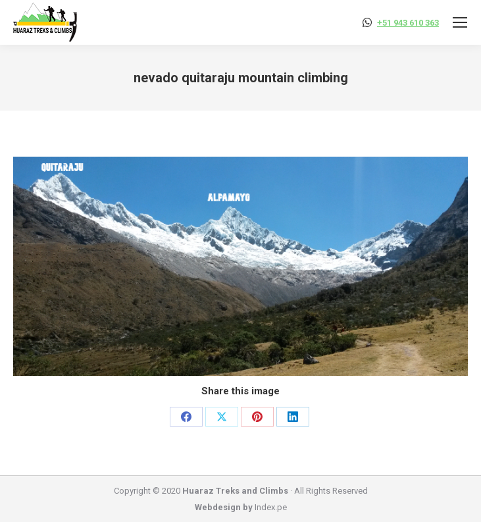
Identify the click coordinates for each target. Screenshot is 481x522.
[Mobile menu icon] (460, 22)
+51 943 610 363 (408, 23)
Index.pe (271, 507)
